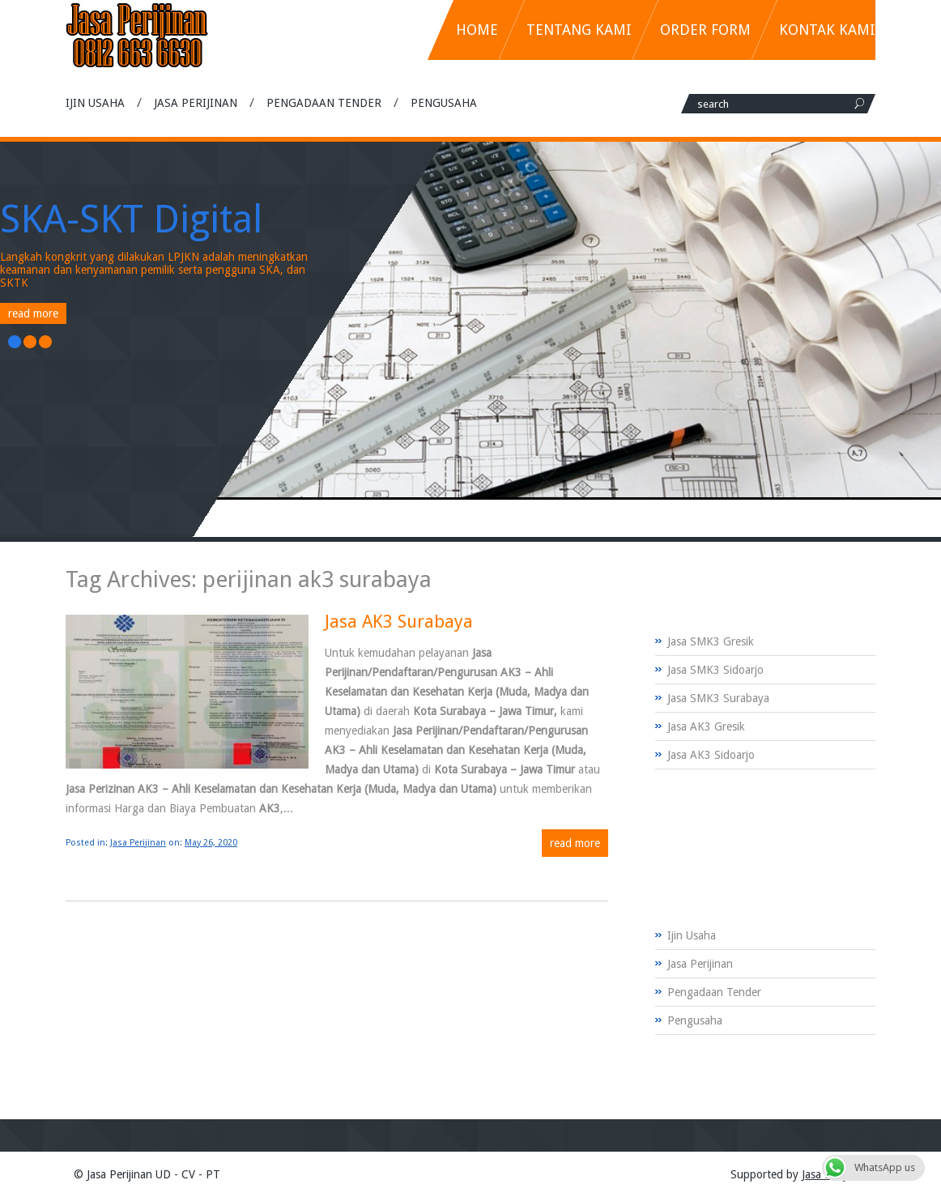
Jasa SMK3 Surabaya (718, 698)
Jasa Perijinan (195, 102)
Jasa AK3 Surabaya (399, 621)
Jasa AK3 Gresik (706, 726)
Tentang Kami (579, 29)
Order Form (705, 29)
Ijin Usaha (95, 102)
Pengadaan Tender (323, 102)
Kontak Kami (827, 29)
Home (477, 29)
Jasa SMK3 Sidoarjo (715, 669)
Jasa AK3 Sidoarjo (711, 754)
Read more (575, 843)
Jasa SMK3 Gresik (710, 641)
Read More (33, 313)
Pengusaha (444, 102)
